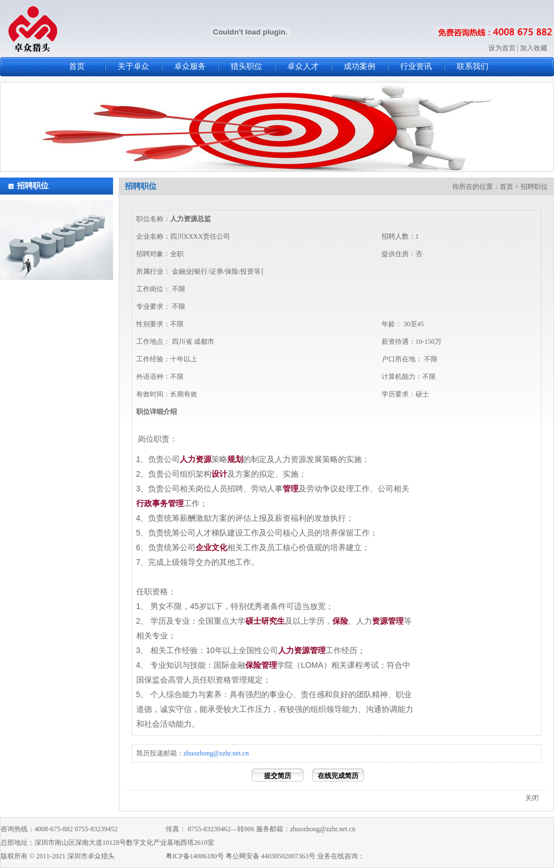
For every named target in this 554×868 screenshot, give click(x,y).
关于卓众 (133, 66)
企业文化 (211, 547)
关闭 (532, 798)
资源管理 (388, 620)
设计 (219, 473)
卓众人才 (303, 66)
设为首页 (502, 48)
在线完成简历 (338, 776)
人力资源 (195, 459)
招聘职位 (33, 186)
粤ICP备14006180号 (195, 856)
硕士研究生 (265, 620)
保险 (340, 620)
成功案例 (359, 66)
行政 (144, 503)
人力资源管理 (302, 650)
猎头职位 (246, 66)
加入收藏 (533, 48)
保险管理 (261, 665)
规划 (235, 459)
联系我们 (472, 66)
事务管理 (168, 503)
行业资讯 (416, 66)
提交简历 (277, 776)
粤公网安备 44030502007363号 (270, 856)
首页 (77, 66)
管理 (290, 488)
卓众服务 (190, 66)
